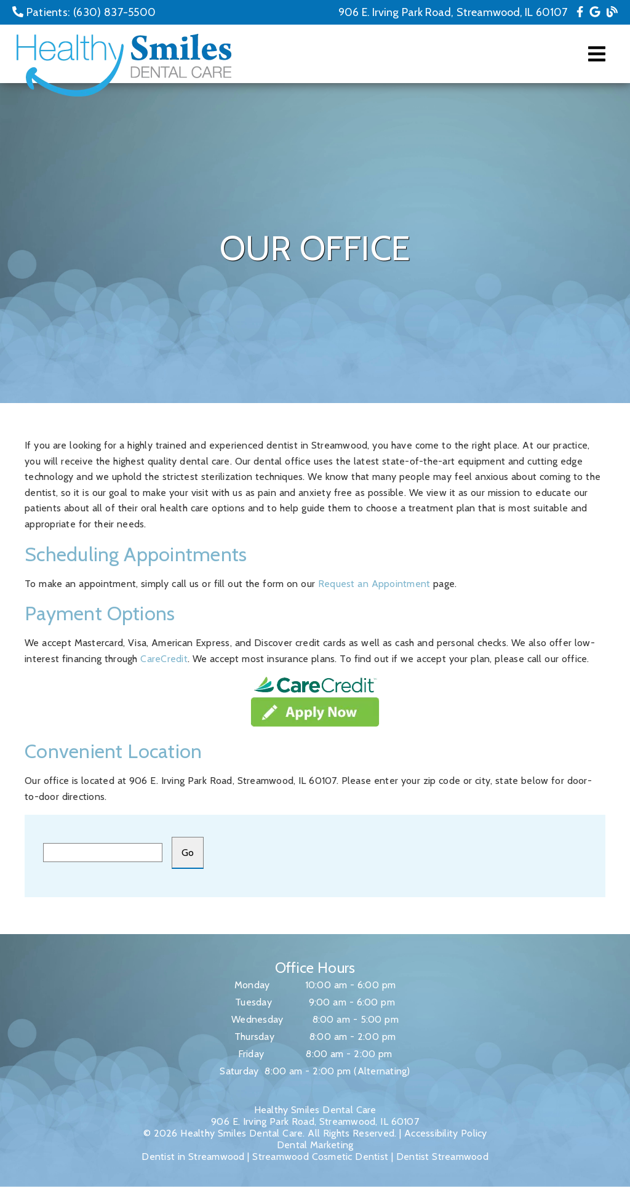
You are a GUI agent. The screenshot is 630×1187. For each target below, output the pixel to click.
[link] (579, 12)
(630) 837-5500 (114, 12)
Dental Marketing (315, 1145)
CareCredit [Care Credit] (164, 659)
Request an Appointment (374, 584)
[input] (102, 852)
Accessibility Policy (445, 1133)
